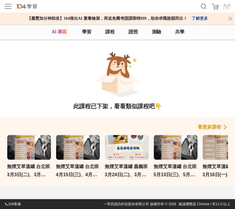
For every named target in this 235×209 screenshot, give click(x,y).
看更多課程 (209, 127)
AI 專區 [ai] (59, 31)
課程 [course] (110, 31)
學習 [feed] (86, 31)
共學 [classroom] (179, 31)
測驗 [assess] (156, 31)
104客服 (13, 204)
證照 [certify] (133, 31)
